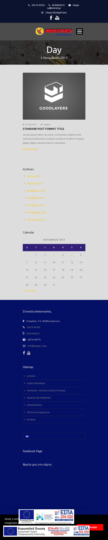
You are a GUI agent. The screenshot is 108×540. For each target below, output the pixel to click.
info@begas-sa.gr (37, 345)
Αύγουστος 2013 (36, 219)
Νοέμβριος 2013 (35, 198)
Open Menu (79, 31)
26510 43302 (38, 5)
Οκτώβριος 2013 (36, 205)
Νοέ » (33, 290)
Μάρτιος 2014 (34, 183)
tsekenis (46, 125)
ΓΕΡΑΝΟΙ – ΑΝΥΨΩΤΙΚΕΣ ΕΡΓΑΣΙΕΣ (46, 390)
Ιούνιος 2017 (33, 176)
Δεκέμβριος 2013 (36, 190)
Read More (30, 149)
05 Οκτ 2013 (31, 125)
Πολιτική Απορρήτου (38, 412)
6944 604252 (33, 333)
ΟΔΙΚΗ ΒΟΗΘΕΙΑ (36, 383)
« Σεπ (25, 290)
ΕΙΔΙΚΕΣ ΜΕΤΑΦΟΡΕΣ (39, 397)
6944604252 (58, 5)
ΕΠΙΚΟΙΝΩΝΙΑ (34, 405)
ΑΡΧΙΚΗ (31, 376)
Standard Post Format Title (43, 128)
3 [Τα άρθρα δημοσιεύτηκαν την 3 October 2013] (54, 254)
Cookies (31, 419)
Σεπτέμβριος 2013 (37, 212)
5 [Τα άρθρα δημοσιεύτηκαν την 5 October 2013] (72, 254)
